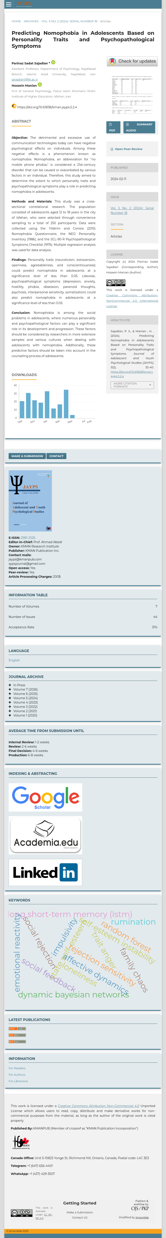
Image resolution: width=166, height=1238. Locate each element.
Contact (56, 456)
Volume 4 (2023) (24, 702)
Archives (31, 21)
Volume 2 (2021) (24, 711)
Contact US (80, 1217)
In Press (18, 685)
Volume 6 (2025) (24, 694)
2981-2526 (28, 538)
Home (16, 21)
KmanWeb (142, 1217)
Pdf (112, 130)
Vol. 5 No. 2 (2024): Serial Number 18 (69, 21)
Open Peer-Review (128, 149)
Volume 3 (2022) (24, 707)
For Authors (17, 1074)
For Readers (17, 1068)
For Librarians (18, 1081)
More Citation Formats (125, 385)
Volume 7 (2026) (24, 689)
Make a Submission (27, 456)
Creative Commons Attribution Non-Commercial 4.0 (98, 1106)
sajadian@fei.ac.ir (25, 79)
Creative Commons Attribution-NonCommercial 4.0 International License (132, 301)
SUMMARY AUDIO (139, 127)
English (14, 660)
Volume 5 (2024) (24, 698)
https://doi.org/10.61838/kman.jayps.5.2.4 (47, 107)
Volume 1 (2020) (24, 715)
